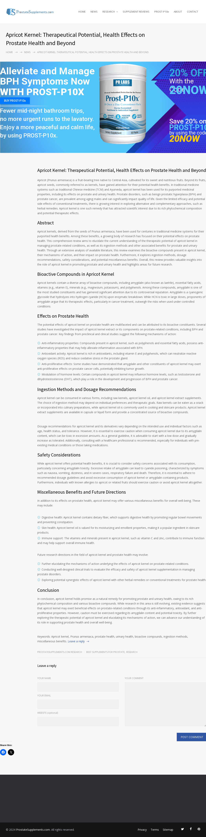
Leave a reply (76, 641)
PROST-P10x (161, 11)
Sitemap (168, 829)
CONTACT (192, 11)
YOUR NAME (44, 678)
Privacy (142, 829)
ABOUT (178, 11)
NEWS (94, 11)
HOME (82, 11)
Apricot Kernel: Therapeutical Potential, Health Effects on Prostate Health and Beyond (121, 170)
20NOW (184, 138)
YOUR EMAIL (44, 695)
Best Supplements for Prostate (105, 652)
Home (9, 52)
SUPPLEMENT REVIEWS (136, 11)
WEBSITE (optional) (47, 712)
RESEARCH (109, 11)
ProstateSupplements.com (33, 829)
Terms (155, 829)
